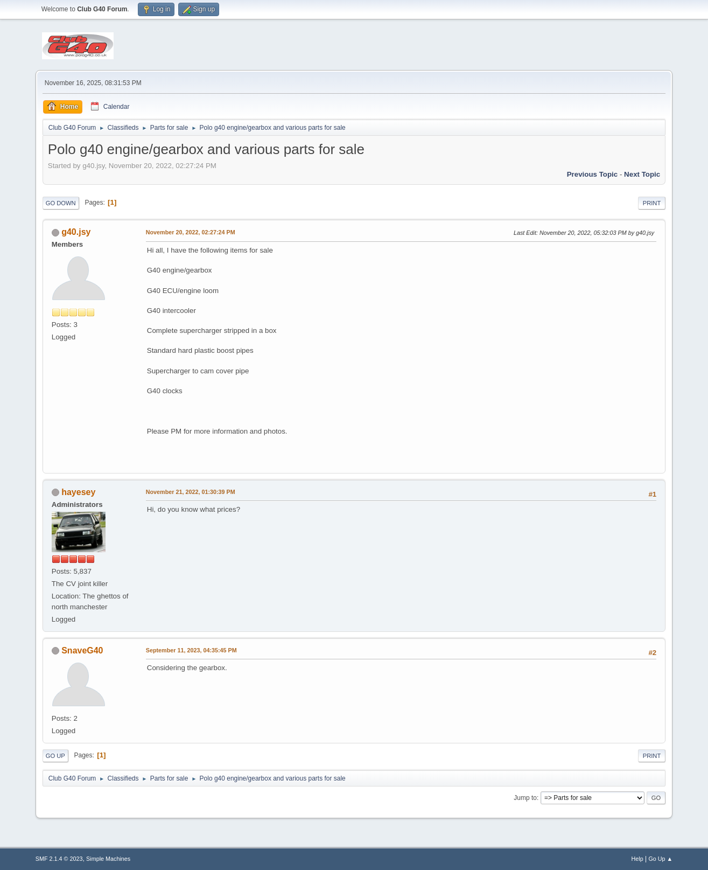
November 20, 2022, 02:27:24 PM (190, 232)
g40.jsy (75, 231)
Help (637, 858)
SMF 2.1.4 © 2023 (59, 858)
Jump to (525, 798)
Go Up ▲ (660, 858)
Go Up (55, 756)
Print (652, 203)
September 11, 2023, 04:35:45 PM (191, 650)
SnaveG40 (82, 650)
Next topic (642, 174)
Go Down (61, 203)
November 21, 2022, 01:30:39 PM (190, 492)
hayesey (78, 492)
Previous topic (592, 174)
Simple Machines (108, 858)
